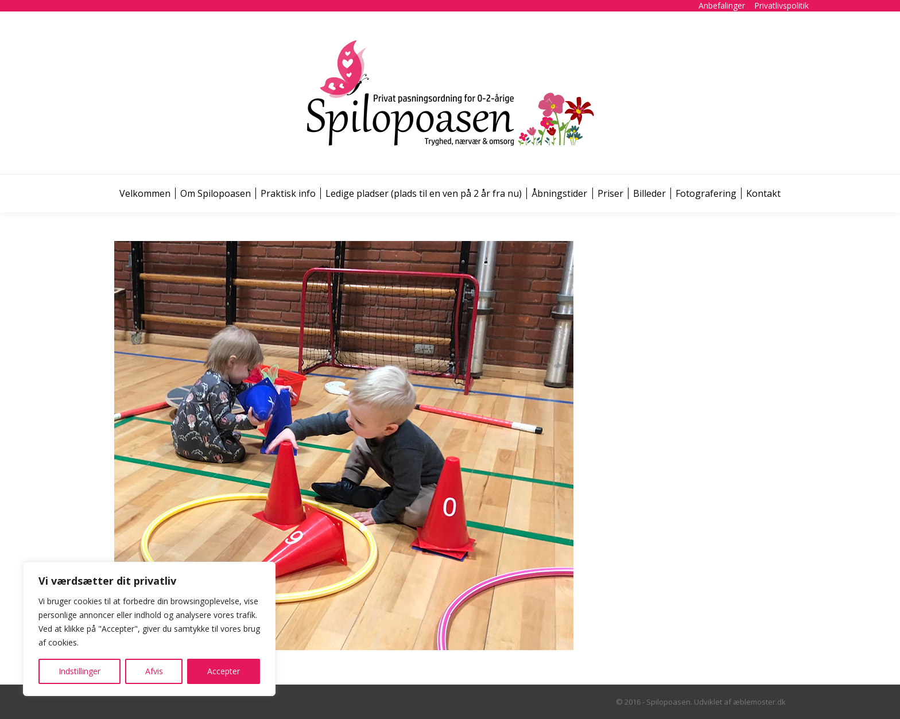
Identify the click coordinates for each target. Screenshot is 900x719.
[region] (149, 629)
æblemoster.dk (759, 702)
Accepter (223, 671)
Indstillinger (79, 671)
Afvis (154, 671)
